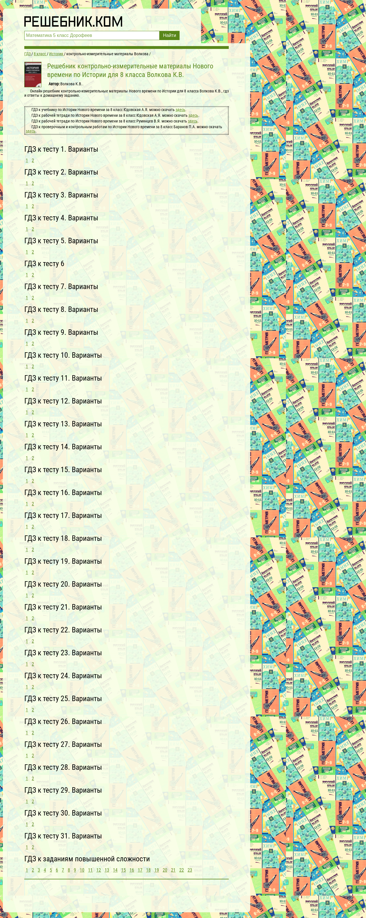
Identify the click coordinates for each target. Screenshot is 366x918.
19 (156, 870)
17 (140, 870)
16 (132, 870)
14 (115, 870)
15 (123, 870)
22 (181, 870)
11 (90, 870)
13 (107, 870)
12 (98, 870)
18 (148, 870)
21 (173, 870)
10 (82, 870)
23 (190, 870)
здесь (180, 109)
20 (165, 870)
